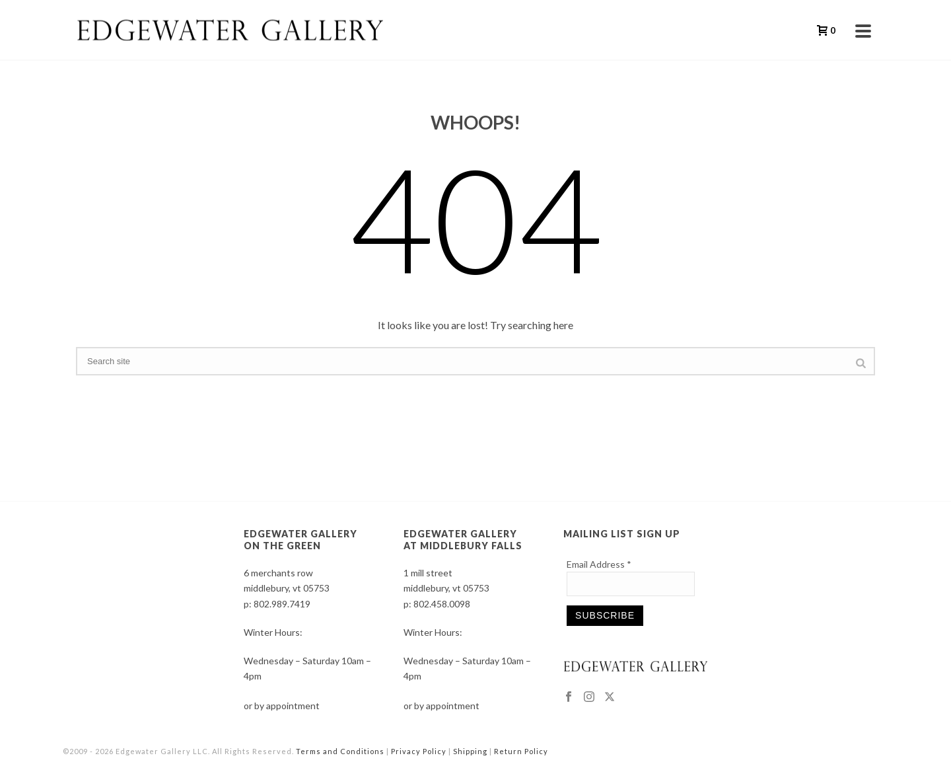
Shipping (470, 751)
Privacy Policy (418, 751)
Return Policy (521, 751)
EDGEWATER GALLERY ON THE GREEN (300, 539)
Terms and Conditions (340, 751)
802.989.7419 (282, 603)
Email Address (599, 564)
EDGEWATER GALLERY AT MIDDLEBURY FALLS (463, 539)
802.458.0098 (441, 603)
